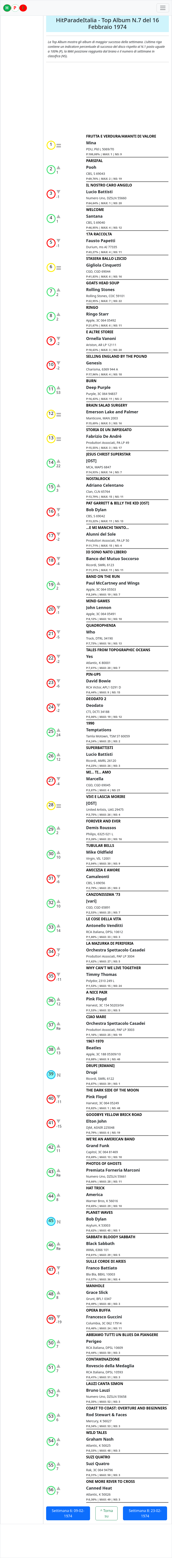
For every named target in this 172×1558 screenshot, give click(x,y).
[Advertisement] (107, 98)
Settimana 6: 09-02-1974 (68, 1513)
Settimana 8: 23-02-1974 (145, 1513)
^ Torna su (106, 1513)
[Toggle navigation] (163, 7)
